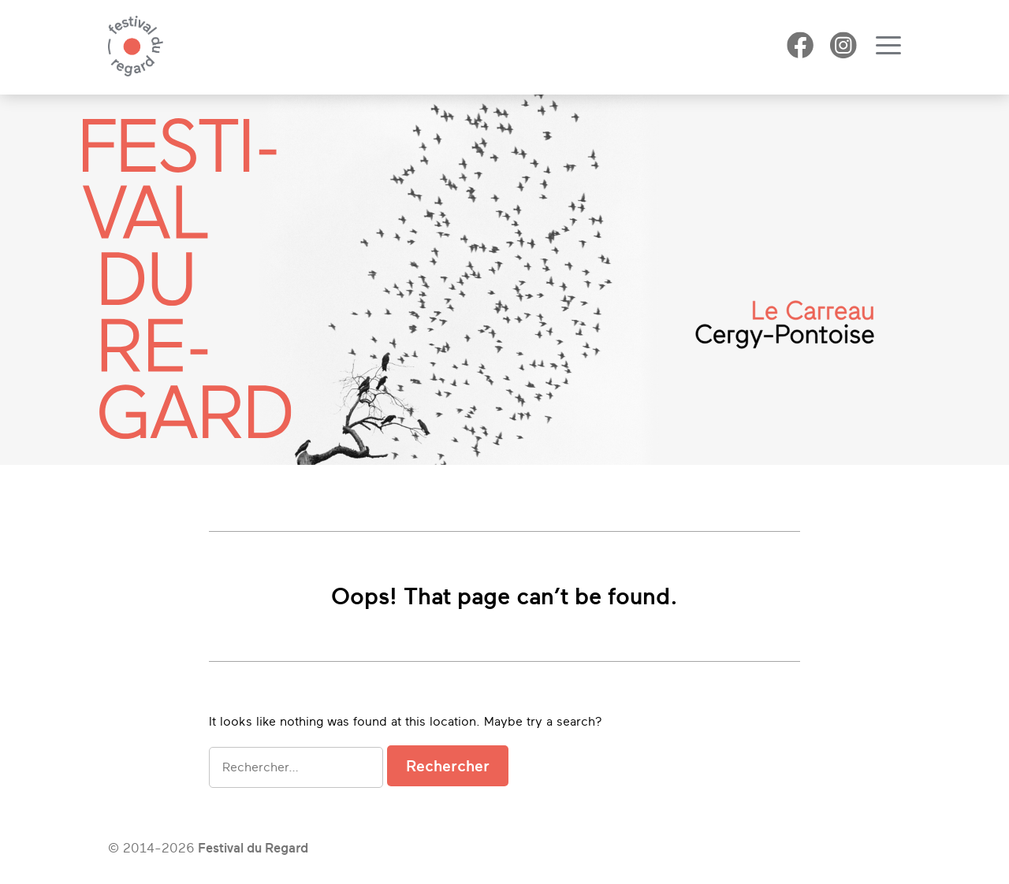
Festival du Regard (253, 848)
